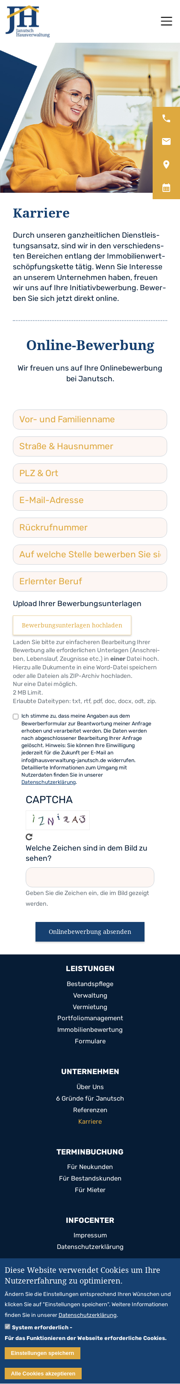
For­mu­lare (90, 1041)
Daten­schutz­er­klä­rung (90, 1247)
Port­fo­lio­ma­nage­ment (90, 1018)
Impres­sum (90, 1235)
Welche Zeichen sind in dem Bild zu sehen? (87, 853)
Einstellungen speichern (42, 1355)
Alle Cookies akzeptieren (43, 1376)
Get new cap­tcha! (29, 836)
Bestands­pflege (90, 984)
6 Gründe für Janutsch (90, 1098)
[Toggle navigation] (166, 21)
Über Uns (90, 1087)
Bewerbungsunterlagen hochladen (72, 625)
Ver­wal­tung (90, 995)
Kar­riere (90, 1122)
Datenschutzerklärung (48, 782)
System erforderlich (40, 1330)
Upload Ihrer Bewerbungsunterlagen (77, 603)
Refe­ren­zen (90, 1110)
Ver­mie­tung (90, 1007)
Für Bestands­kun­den (90, 1178)
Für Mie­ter (90, 1190)
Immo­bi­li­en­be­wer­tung (90, 1030)
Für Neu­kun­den (90, 1167)
